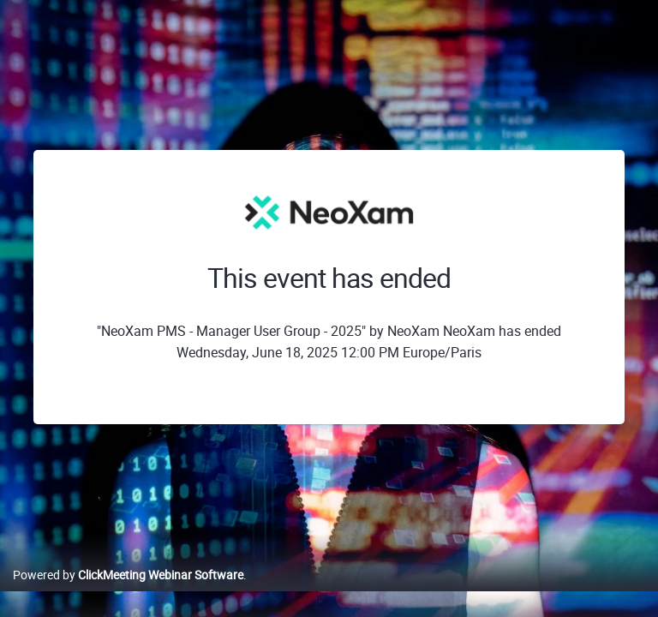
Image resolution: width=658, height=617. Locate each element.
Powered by (128, 574)
